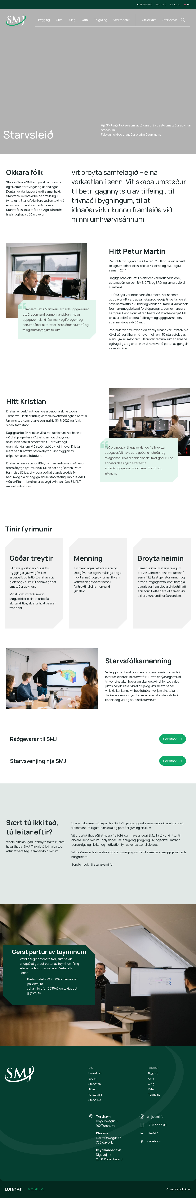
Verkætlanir (121, 20)
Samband (175, 4)
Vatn (85, 20)
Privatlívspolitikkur (178, 1189)
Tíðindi (92, 1089)
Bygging (44, 20)
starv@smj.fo (103, 864)
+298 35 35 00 (144, 4)
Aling (72, 20)
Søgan (92, 1078)
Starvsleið (161, 4)
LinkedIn (148, 1133)
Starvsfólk (170, 20)
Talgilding (100, 20)
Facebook (150, 1141)
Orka (59, 20)
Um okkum (149, 20)
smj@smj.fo (151, 1116)
